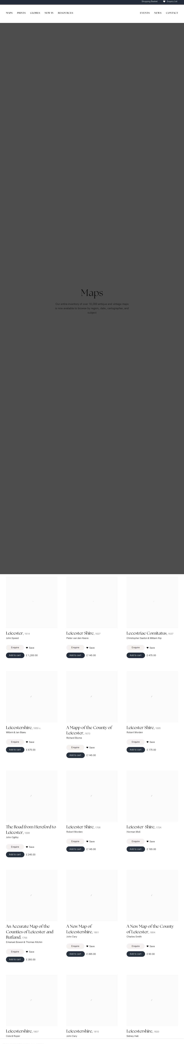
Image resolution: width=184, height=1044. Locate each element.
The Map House (92, 13)
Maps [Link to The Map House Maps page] (9, 13)
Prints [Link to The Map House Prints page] (21, 13)
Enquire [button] (15, 654)
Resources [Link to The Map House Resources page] (65, 13)
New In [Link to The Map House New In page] (49, 13)
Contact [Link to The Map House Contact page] (172, 13)
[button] (30, 654)
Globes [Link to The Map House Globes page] (35, 13)
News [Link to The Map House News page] (158, 13)
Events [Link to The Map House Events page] (145, 13)
